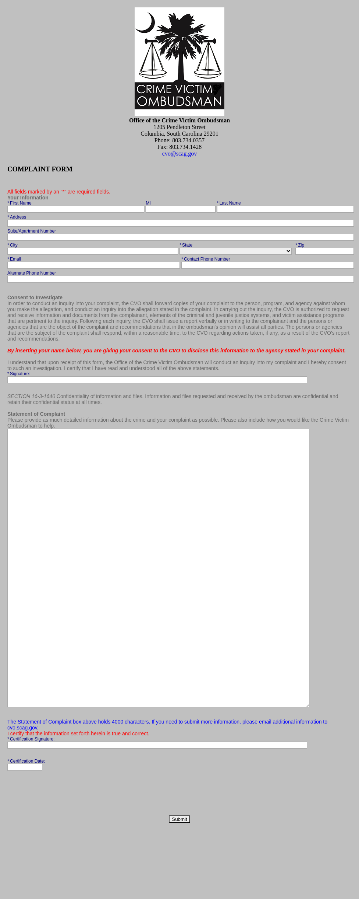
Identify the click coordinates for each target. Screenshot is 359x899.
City (17, 245)
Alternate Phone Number (32, 273)
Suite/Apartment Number (32, 231)
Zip (305, 245)
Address (17, 217)
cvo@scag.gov (179, 153)
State (190, 245)
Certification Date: (26, 816)
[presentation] (63, 850)
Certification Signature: (31, 794)
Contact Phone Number (206, 259)
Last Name (229, 203)
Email (17, 259)
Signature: (19, 373)
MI (149, 203)
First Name (20, 203)
